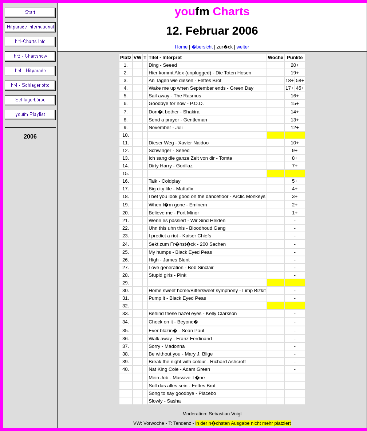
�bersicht (202, 47)
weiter (243, 47)
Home (181, 47)
